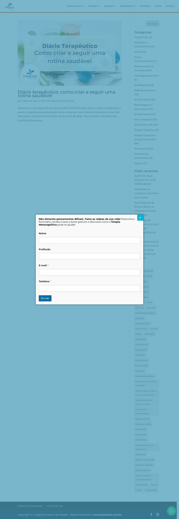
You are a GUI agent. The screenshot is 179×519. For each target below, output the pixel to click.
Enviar (45, 298)
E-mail (43, 265)
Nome (42, 233)
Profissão (44, 249)
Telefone (45, 281)
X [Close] (140, 217)
